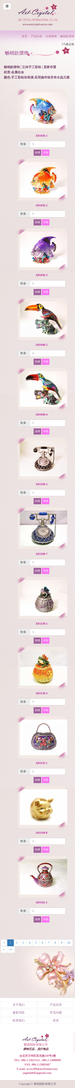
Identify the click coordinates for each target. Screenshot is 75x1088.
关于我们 (19, 1004)
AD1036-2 (42, 205)
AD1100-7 (41, 553)
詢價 (37, 152)
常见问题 (56, 1012)
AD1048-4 (42, 414)
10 (68, 942)
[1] (47, 144)
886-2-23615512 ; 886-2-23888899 (41, 1060)
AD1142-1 (41, 763)
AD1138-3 (41, 693)
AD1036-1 (42, 135)
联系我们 (19, 1020)
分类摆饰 (51, 36)
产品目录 (36, 36)
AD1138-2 (41, 623)
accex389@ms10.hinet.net (41, 1068)
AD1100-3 (41, 484)
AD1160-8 (41, 832)
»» (11, 949)
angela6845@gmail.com (37, 1072)
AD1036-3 (42, 275)
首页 (24, 36)
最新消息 (19, 1012)
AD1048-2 (42, 344)
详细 (45, 152)
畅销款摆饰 (67, 36)
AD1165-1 (41, 902)
